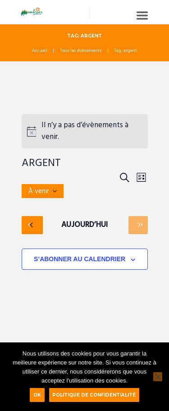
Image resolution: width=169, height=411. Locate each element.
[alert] (85, 131)
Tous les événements (80, 51)
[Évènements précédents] (32, 225)
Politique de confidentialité (94, 394)
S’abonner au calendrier (79, 259)
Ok (37, 394)
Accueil (39, 51)
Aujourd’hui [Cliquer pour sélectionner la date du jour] (84, 225)
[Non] (157, 376)
